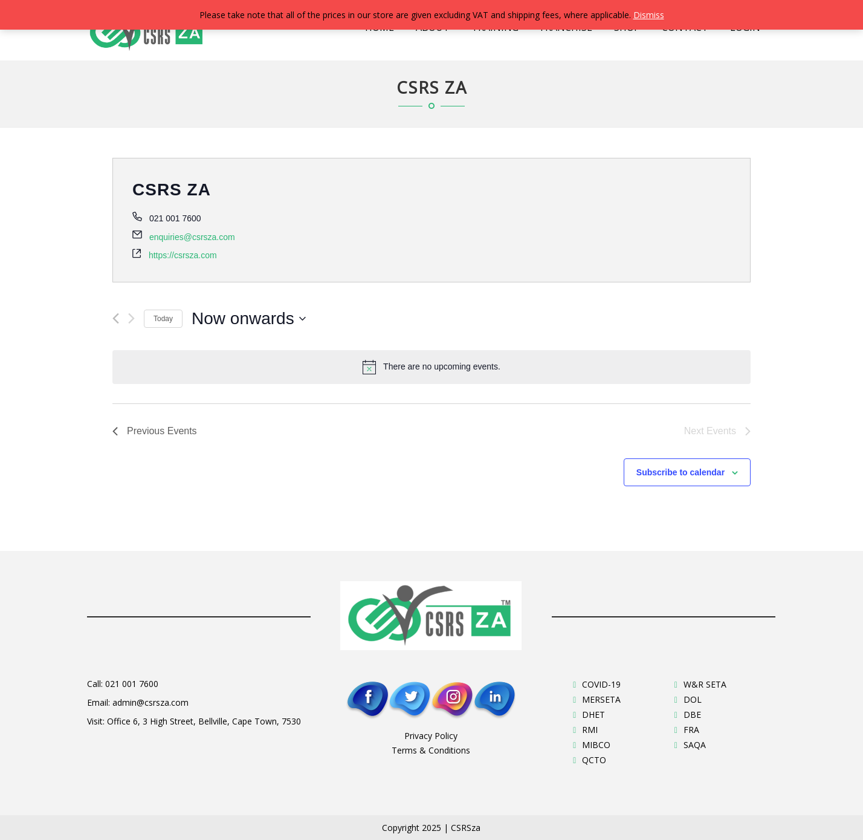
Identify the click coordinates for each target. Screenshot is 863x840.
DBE (692, 714)
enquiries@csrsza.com (192, 237)
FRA (691, 729)
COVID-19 (601, 684)
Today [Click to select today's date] (163, 318)
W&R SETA (705, 684)
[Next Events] (131, 318)
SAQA (695, 744)
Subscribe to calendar (680, 472)
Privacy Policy (430, 735)
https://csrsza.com (183, 255)
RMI (590, 729)
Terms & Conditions (431, 750)
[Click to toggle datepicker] (249, 319)
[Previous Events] (115, 318)
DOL (693, 699)
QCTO (594, 760)
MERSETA (601, 699)
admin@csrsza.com (150, 702)
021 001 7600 (131, 683)
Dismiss (648, 15)
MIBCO (596, 744)
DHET (593, 714)
